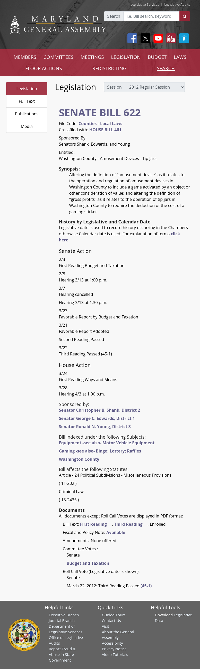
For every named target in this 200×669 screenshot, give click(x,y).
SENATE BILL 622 (100, 112)
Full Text (27, 101)
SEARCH (166, 68)
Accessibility (112, 643)
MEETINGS (92, 57)
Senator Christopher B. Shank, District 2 (99, 410)
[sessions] (155, 87)
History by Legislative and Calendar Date (105, 222)
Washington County (79, 459)
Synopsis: (69, 169)
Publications (27, 114)
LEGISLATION (126, 57)
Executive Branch (64, 614)
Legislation (26, 88)
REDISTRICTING (109, 68)
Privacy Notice (114, 648)
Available (115, 532)
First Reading (93, 524)
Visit (105, 626)
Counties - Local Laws (100, 123)
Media (27, 126)
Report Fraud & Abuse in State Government (62, 654)
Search (113, 16)
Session (114, 87)
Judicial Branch (62, 620)
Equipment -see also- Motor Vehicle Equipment (107, 443)
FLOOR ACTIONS (43, 68)
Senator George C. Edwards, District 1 (97, 418)
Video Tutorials (115, 654)
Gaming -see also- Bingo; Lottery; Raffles (100, 451)
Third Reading (128, 524)
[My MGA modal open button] (170, 38)
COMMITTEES (59, 57)
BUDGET (157, 57)
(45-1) (146, 586)
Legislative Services (145, 4)
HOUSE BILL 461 (105, 130)
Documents (72, 510)
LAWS (180, 57)
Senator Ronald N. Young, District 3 (95, 426)
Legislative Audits (177, 4)
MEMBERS (25, 57)
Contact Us (111, 620)
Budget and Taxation (88, 563)
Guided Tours (114, 614)
